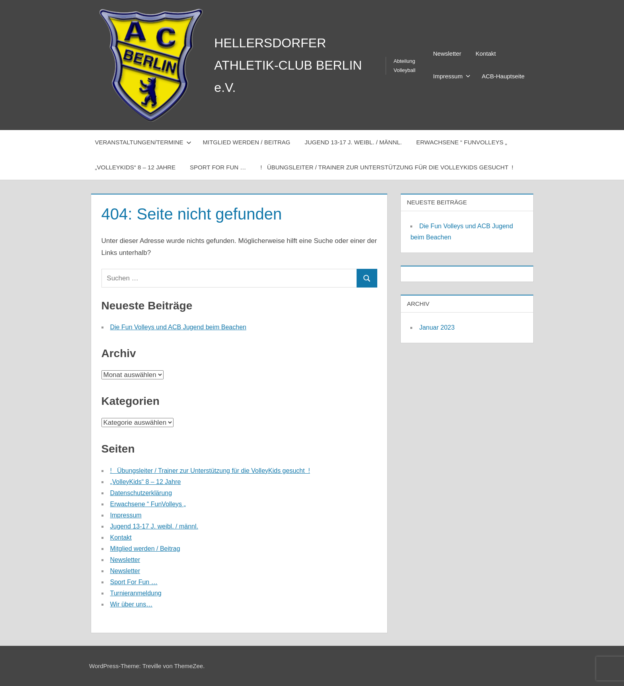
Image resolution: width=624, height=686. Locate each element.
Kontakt (486, 53)
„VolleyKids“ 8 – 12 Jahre (135, 167)
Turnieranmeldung (136, 593)
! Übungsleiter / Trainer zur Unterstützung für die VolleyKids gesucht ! (386, 167)
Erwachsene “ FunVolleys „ (461, 142)
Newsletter (447, 53)
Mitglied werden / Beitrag (246, 142)
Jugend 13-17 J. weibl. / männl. (353, 142)
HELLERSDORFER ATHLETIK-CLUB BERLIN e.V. (288, 65)
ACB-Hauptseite (503, 76)
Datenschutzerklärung (141, 493)
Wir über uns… (131, 604)
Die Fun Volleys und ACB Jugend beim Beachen (178, 327)
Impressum (451, 76)
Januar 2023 (436, 327)
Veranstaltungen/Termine (143, 142)
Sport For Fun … (218, 167)
